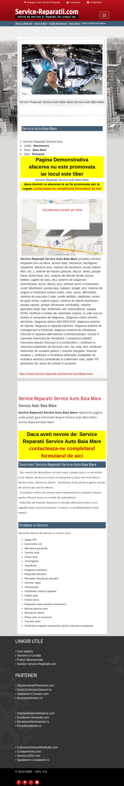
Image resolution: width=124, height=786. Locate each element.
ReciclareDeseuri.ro (29, 698)
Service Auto (41, 23)
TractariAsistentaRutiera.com (35, 713)
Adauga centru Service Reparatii (42, 2)
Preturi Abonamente (29, 659)
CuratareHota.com (28, 751)
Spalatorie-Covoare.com (32, 693)
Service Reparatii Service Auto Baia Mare (59, 398)
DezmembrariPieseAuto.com (34, 685)
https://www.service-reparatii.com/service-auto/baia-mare (56, 374)
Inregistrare (94, 2)
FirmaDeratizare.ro (28, 725)
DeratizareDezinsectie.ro (32, 721)
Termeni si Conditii (28, 655)
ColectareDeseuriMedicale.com (36, 747)
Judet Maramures (58, 23)
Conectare (73, 2)
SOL (44, 771)
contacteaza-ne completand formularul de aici (67, 188)
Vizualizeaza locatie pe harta (62, 210)
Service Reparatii (23, 23)
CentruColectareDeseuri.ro (33, 689)
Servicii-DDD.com (27, 755)
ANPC (38, 771)
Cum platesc (24, 651)
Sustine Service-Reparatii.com (35, 664)
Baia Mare (74, 23)
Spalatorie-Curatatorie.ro (32, 760)
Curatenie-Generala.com (32, 717)
